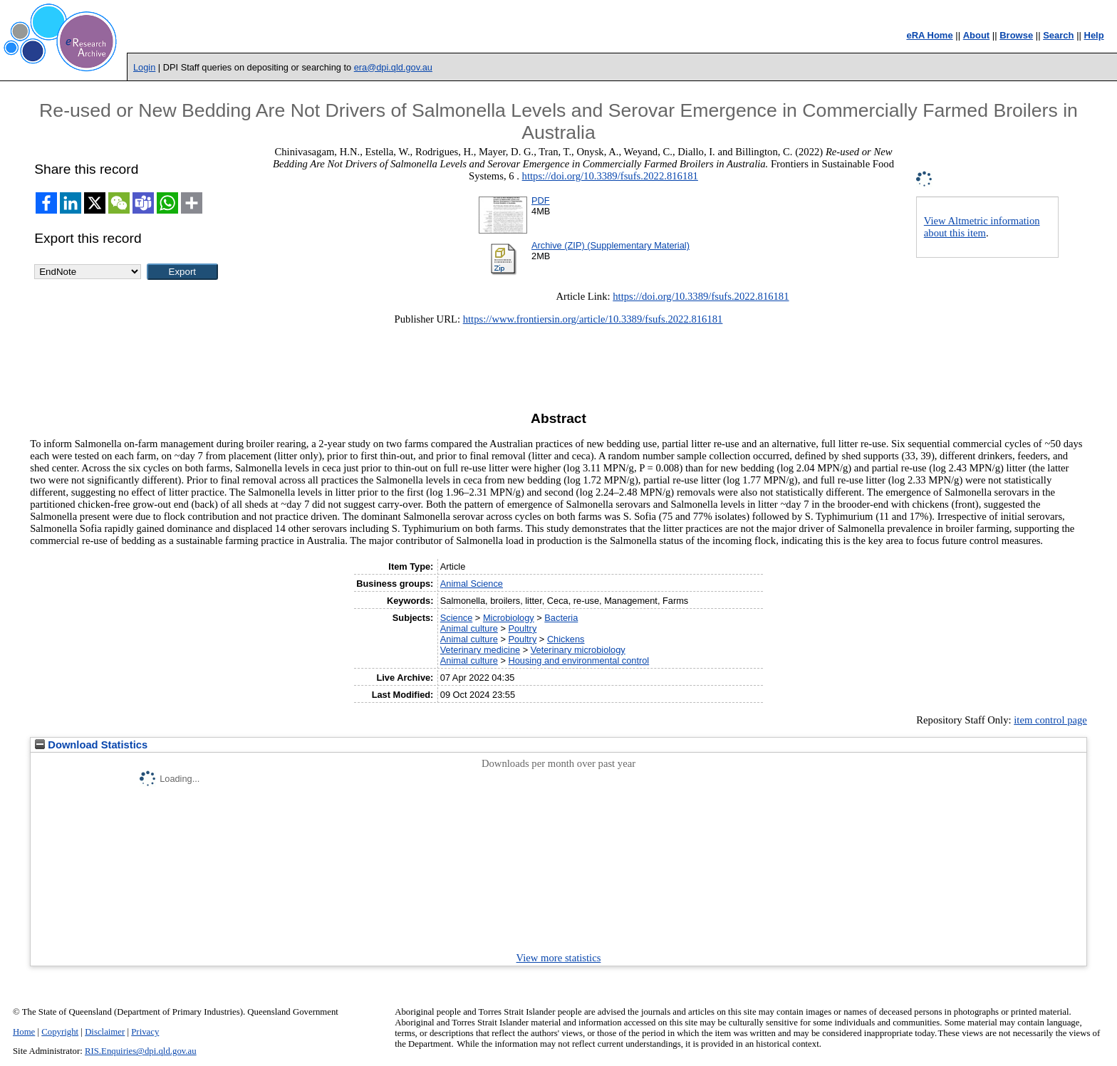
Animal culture (469, 628)
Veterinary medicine (480, 649)
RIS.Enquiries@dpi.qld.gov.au (141, 1051)
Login (144, 67)
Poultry (522, 628)
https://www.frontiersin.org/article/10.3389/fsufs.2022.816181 (593, 319)
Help (1094, 35)
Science (456, 617)
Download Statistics (91, 745)
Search (1058, 35)
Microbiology (508, 617)
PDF (540, 200)
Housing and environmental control (578, 660)
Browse (1016, 35)
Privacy (145, 1032)
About (976, 35)
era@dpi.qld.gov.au (393, 67)
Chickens (566, 639)
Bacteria (561, 617)
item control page (1050, 720)
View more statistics (558, 957)
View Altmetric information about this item (982, 227)
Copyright (59, 1032)
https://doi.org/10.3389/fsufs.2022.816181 (610, 176)
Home (24, 1032)
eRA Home (929, 35)
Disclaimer (105, 1032)
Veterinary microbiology (578, 649)
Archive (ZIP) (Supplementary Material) (610, 245)
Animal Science (471, 583)
